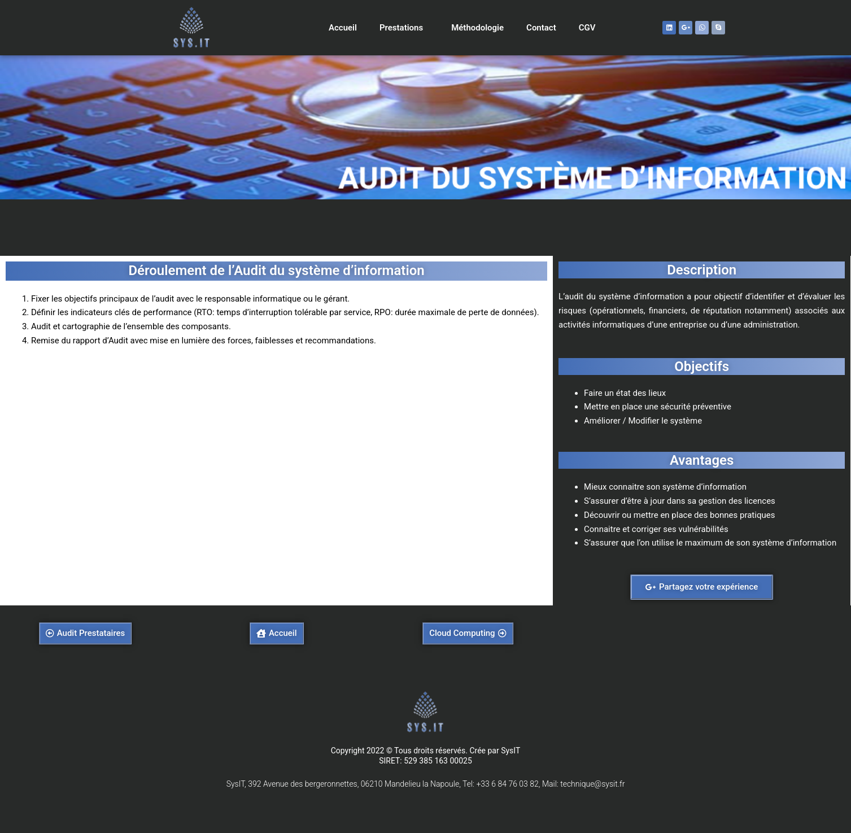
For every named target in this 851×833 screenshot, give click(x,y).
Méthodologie (477, 28)
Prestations (404, 27)
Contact (541, 28)
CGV (587, 28)
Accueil (343, 28)
